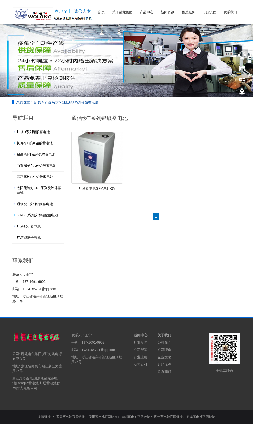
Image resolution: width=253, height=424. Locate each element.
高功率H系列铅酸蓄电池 (35, 177)
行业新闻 (140, 342)
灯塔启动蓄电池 (29, 226)
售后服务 (188, 12)
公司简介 (164, 342)
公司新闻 (140, 350)
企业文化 (164, 357)
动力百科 (140, 364)
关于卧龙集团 (122, 12)
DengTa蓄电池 (28, 383)
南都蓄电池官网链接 (136, 417)
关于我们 (164, 335)
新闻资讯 (167, 12)
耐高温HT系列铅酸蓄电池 (36, 154)
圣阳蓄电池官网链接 (103, 417)
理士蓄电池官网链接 (168, 417)
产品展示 (52, 102)
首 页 (101, 12)
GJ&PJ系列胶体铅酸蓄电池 (37, 215)
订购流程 (209, 12)
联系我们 (230, 12)
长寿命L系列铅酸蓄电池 (35, 143)
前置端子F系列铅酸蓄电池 (36, 165)
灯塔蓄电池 (48, 383)
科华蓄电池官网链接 (201, 417)
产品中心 (146, 12)
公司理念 (164, 350)
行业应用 (140, 357)
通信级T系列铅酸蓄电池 (80, 102)
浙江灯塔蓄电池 (24, 378)
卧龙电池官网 (27, 388)
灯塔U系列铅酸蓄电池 (33, 132)
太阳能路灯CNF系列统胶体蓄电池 (39, 190)
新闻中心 (140, 335)
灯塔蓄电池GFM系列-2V (97, 188)
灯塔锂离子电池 (29, 238)
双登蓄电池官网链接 (70, 417)
